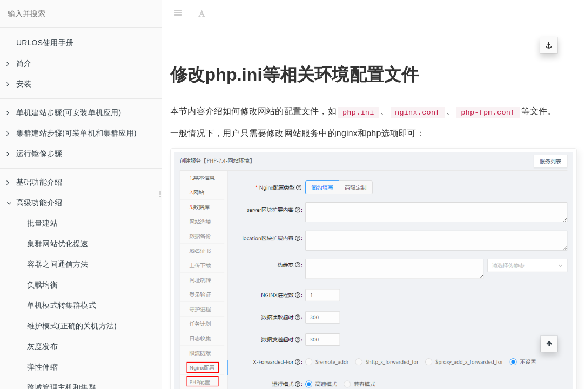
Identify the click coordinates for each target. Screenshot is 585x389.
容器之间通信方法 (58, 264)
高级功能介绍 (34, 202)
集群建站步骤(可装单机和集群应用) (71, 133)
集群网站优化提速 (58, 243)
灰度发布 (42, 346)
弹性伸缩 (42, 367)
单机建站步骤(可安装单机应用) (63, 112)
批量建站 (42, 223)
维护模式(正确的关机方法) (72, 325)
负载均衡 (42, 284)
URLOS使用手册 (44, 42)
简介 (18, 63)
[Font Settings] (201, 13)
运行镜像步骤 (34, 153)
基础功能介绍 (34, 182)
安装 (18, 83)
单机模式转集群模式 (61, 305)
